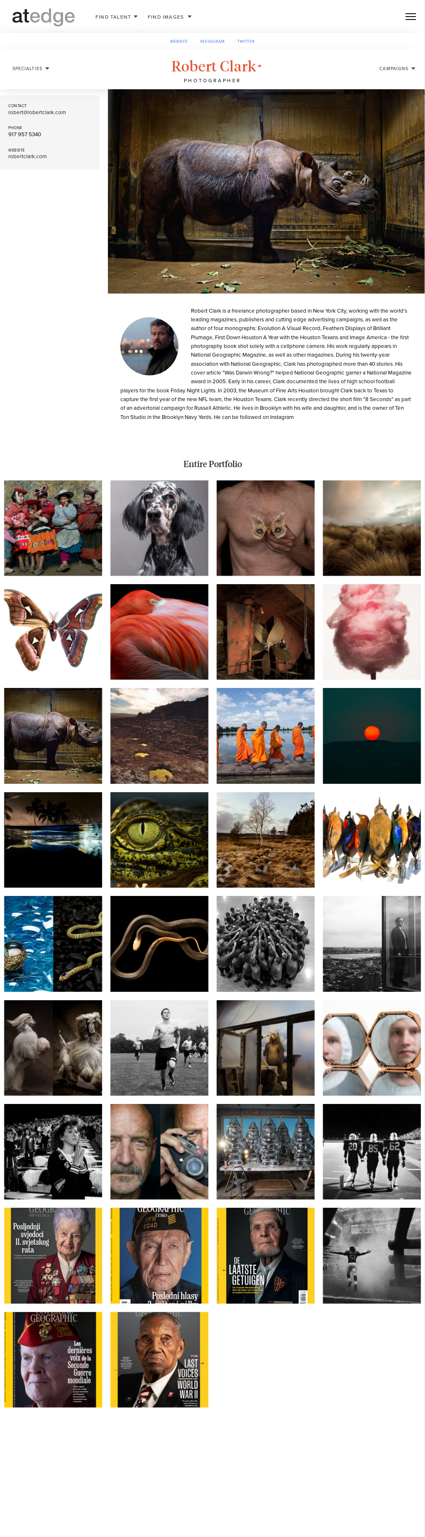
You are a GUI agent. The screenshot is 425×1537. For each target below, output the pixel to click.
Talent (113, 17)
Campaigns (393, 58)
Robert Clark (218, 55)
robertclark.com (27, 156)
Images (166, 17)
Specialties (27, 58)
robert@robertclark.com (37, 112)
